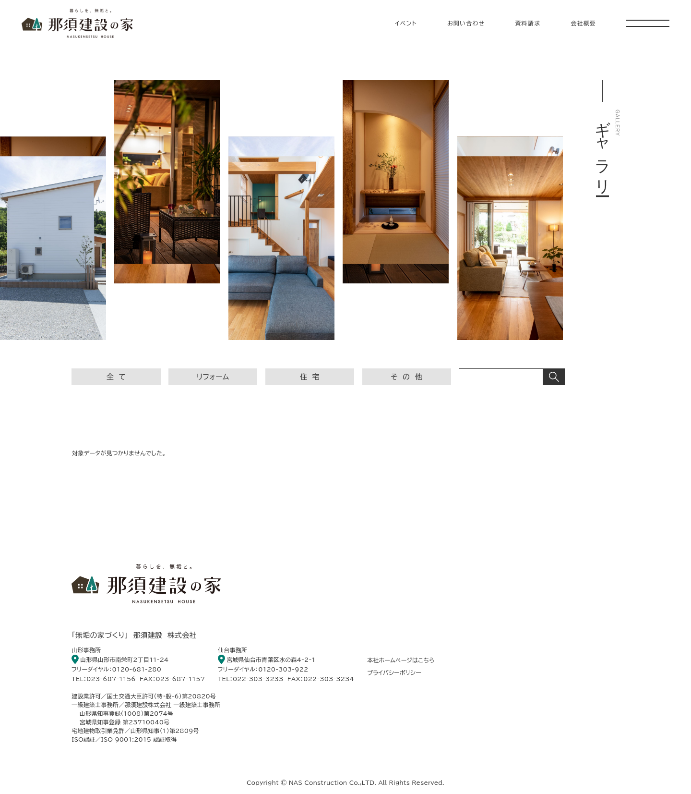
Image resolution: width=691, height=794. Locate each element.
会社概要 (583, 23)
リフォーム (213, 376)
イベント (406, 23)
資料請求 (527, 23)
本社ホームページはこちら (400, 660)
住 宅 (310, 376)
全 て (116, 376)
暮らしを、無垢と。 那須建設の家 (77, 23)
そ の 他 (406, 376)
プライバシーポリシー (394, 672)
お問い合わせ (466, 23)
